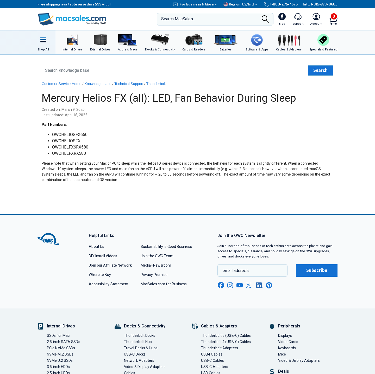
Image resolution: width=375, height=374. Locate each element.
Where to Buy (100, 275)
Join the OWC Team (157, 256)
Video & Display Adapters (145, 367)
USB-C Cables (212, 360)
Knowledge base (97, 84)
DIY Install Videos (103, 256)
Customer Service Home (62, 84)
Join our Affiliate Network (110, 265)
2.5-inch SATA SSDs (63, 342)
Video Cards (288, 342)
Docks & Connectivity (144, 326)
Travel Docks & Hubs (141, 348)
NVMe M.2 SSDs (60, 354)
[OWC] (72, 19)
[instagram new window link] (230, 285)
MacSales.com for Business (164, 284)
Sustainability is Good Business (166, 246)
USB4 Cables (211, 354)
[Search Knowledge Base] (175, 70)
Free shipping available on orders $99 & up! (74, 4)
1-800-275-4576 (281, 4)
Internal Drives (61, 326)
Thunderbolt (156, 84)
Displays (285, 335)
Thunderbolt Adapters (219, 348)
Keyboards (287, 348)
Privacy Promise (154, 275)
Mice (282, 354)
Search (320, 70)
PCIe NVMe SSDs (61, 348)
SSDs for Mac (58, 335)
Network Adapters (139, 360)
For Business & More (195, 4)
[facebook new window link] (220, 285)
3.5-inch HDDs (58, 367)
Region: (241, 4)
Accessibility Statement (108, 284)
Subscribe (316, 270)
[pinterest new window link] (269, 285)
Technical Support (128, 84)
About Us (96, 246)
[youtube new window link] (239, 285)
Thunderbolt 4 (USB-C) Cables (226, 342)
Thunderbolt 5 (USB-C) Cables (226, 335)
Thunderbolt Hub (138, 342)
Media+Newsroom (156, 265)
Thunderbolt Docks (139, 335)
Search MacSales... (178, 18)
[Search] (265, 19)
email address (236, 270)
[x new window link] (249, 285)
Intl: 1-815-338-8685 (320, 4)
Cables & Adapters (219, 326)
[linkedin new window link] (259, 285)
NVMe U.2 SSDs (60, 360)
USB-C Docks (135, 354)
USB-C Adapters (214, 367)
